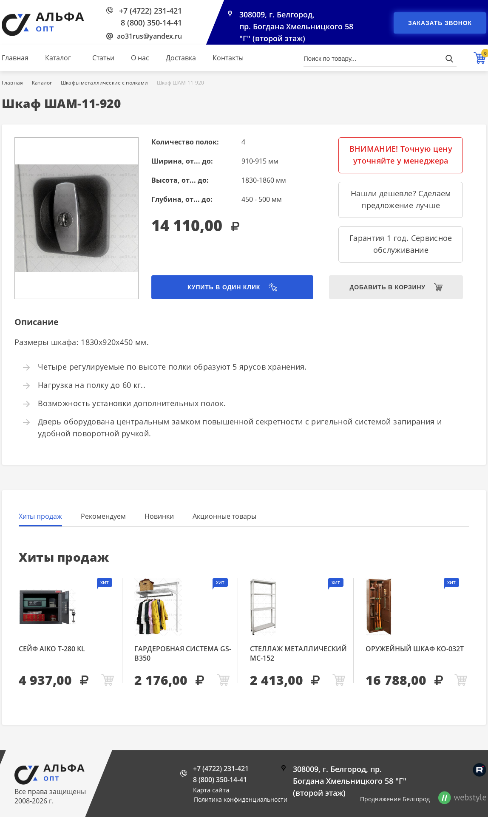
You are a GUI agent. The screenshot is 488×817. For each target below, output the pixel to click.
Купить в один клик (223, 287)
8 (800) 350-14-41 (151, 22)
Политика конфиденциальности (240, 799)
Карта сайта (211, 790)
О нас (140, 57)
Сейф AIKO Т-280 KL (52, 648)
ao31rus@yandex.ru (149, 36)
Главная (15, 57)
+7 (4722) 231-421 (150, 11)
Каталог (58, 57)
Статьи (103, 57)
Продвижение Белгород (395, 799)
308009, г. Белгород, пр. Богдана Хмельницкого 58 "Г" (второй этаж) (296, 26)
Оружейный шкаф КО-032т (415, 648)
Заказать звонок (440, 23)
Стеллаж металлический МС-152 (298, 653)
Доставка (181, 57)
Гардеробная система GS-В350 (182, 653)
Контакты (228, 57)
